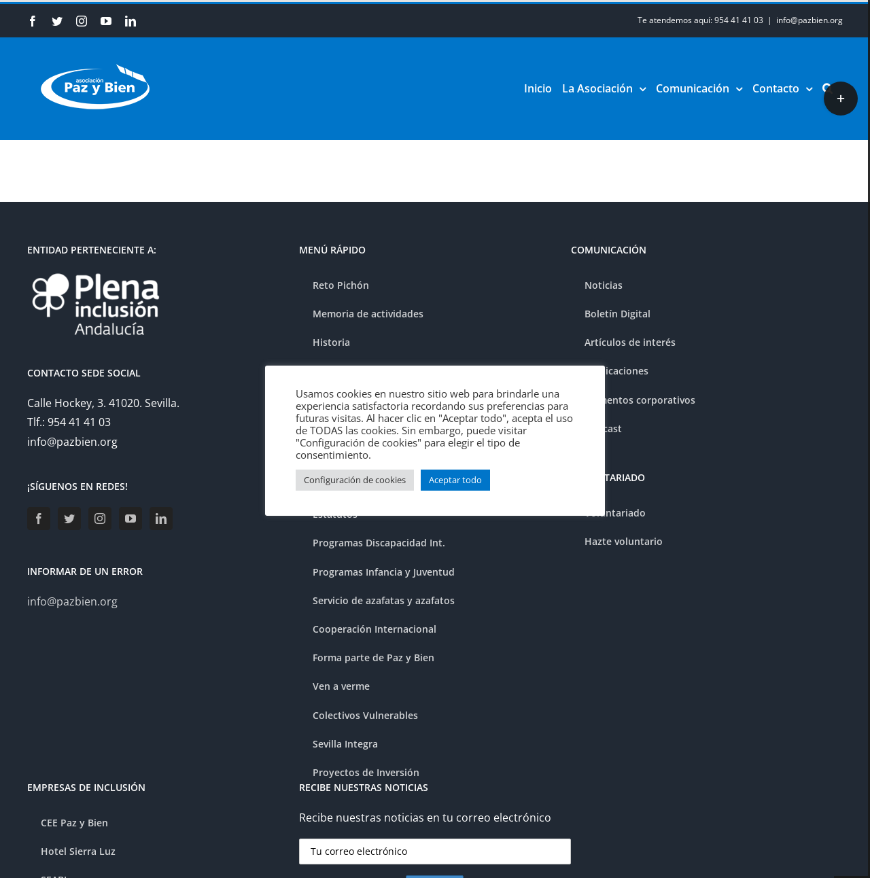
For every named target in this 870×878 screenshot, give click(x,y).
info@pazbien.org (809, 20)
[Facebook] (38, 518)
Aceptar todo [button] (455, 480)
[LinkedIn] (161, 518)
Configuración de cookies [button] (355, 480)
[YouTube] (130, 518)
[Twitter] (69, 518)
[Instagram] (99, 518)
